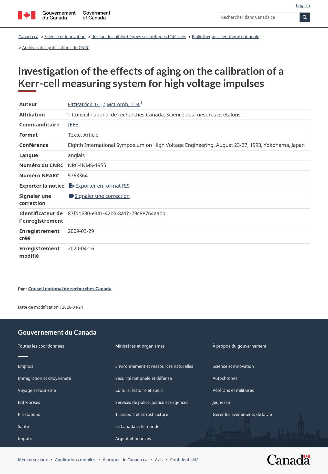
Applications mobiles (75, 459)
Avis (159, 459)
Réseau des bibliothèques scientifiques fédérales (138, 36)
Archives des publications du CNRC (55, 47)
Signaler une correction (99, 195)
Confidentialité (184, 459)
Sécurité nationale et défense (143, 378)
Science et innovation (65, 36)
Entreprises (29, 402)
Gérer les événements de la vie (242, 414)
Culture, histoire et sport (139, 390)
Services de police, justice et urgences (151, 402)
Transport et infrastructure (141, 414)
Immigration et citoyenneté (44, 378)
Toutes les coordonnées (41, 346)
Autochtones (225, 378)
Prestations (29, 414)
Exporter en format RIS (99, 185)
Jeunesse (221, 402)
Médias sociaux (33, 459)
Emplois (25, 366)
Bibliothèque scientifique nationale (225, 36)
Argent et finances (133, 438)
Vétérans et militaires (233, 390)
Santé (23, 426)
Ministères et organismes (140, 346)
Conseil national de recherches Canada (69, 288)
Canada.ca (28, 36)
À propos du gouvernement (239, 346)
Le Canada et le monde (137, 426)
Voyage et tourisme (37, 390)
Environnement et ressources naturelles (154, 366)
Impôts (25, 438)
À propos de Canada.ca (125, 459)
